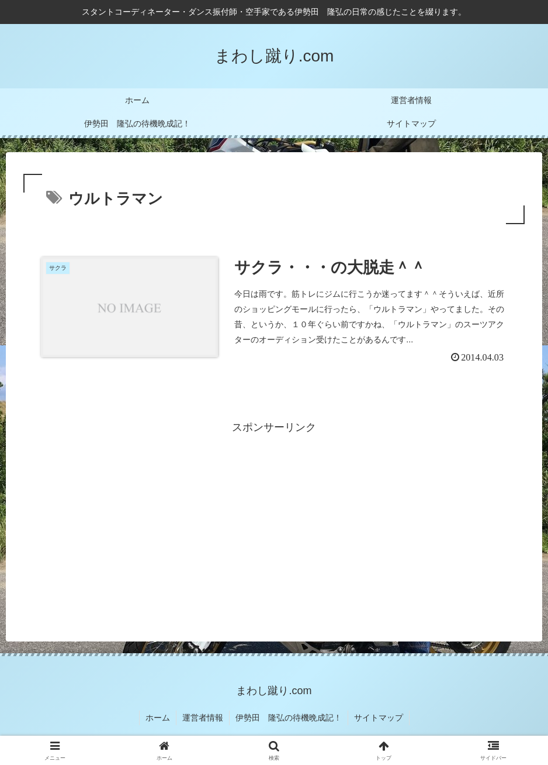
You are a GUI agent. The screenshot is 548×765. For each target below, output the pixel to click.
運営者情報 (202, 717)
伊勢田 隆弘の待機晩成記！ (288, 717)
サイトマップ (378, 717)
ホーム (157, 717)
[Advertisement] (274, 519)
